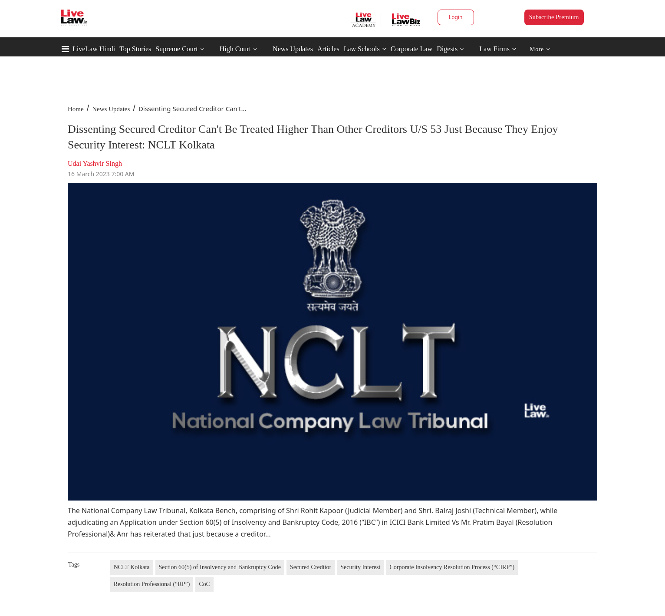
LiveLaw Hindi (93, 49)
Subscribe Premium (554, 17)
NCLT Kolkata (132, 567)
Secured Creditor (310, 567)
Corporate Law (411, 49)
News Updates (293, 49)
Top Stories (135, 49)
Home (76, 108)
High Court (235, 49)
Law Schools (365, 49)
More (540, 49)
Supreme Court (176, 49)
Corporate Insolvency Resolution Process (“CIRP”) (451, 567)
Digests (447, 49)
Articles (328, 49)
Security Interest (360, 567)
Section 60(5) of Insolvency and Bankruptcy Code (220, 567)
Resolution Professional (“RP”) (152, 584)
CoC (204, 584)
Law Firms (497, 49)
